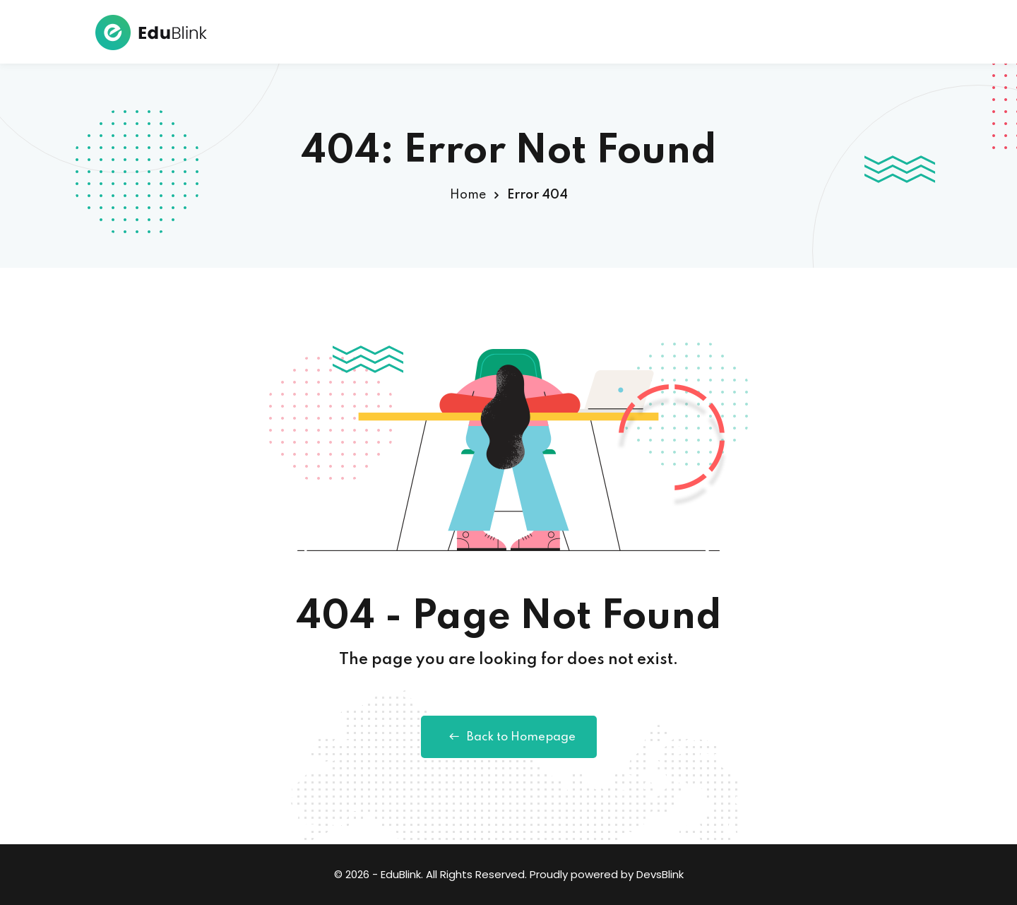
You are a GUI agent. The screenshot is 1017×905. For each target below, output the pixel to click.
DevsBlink (660, 874)
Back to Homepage (509, 736)
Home (468, 195)
